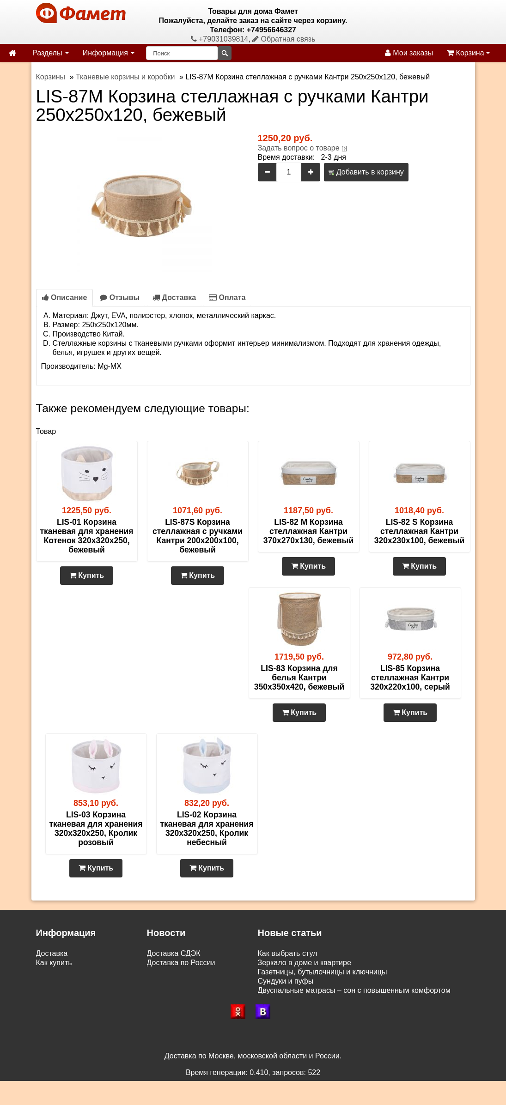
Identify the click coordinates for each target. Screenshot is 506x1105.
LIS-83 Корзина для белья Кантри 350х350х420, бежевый (299, 677)
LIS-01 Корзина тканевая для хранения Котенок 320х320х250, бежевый (87, 535)
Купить (86, 575)
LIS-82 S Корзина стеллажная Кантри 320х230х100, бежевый (419, 531)
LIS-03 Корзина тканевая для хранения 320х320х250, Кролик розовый (96, 828)
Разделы (50, 53)
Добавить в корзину (366, 172)
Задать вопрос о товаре (299, 148)
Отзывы (120, 297)
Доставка (174, 297)
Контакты (52, 999)
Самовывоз (55, 972)
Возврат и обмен (64, 981)
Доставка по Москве (181, 972)
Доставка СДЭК (174, 953)
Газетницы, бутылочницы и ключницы (322, 972)
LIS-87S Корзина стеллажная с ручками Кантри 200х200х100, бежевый (197, 535)
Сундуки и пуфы (286, 981)
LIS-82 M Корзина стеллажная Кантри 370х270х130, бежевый (308, 531)
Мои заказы (409, 53)
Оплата (227, 297)
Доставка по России (181, 963)
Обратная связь (283, 39)
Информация (108, 53)
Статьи (48, 990)
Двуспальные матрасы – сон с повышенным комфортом (354, 990)
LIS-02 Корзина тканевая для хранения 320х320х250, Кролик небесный (207, 828)
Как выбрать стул (287, 953)
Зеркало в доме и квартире (304, 963)
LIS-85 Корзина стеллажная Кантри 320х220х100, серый (410, 677)
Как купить (54, 963)
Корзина (468, 53)
